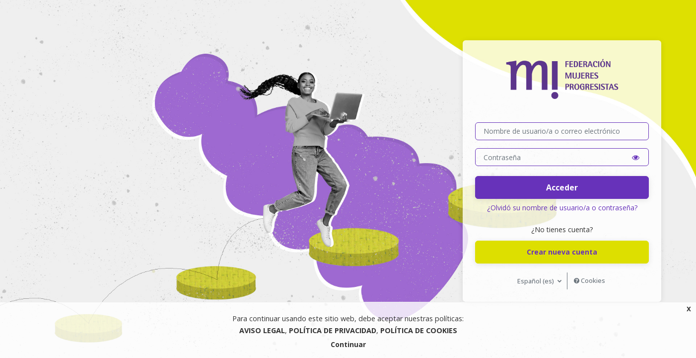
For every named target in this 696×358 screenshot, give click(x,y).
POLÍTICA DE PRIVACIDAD (332, 330)
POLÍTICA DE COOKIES (418, 330)
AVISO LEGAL (262, 330)
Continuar (348, 344)
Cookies (589, 280)
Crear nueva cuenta (562, 252)
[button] (635, 157)
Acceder (562, 187)
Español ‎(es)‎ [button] (536, 280)
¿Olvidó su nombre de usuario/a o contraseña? (562, 207)
